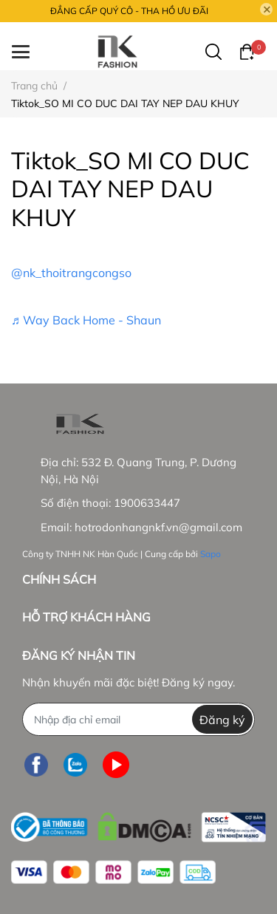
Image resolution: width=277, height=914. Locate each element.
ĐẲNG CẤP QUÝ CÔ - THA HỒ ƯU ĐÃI (129, 10)
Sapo (210, 553)
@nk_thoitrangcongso (71, 272)
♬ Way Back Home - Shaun (86, 320)
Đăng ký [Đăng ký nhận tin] (222, 719)
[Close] (266, 9)
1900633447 (147, 503)
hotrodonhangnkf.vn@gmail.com (158, 527)
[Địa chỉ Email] (138, 719)
